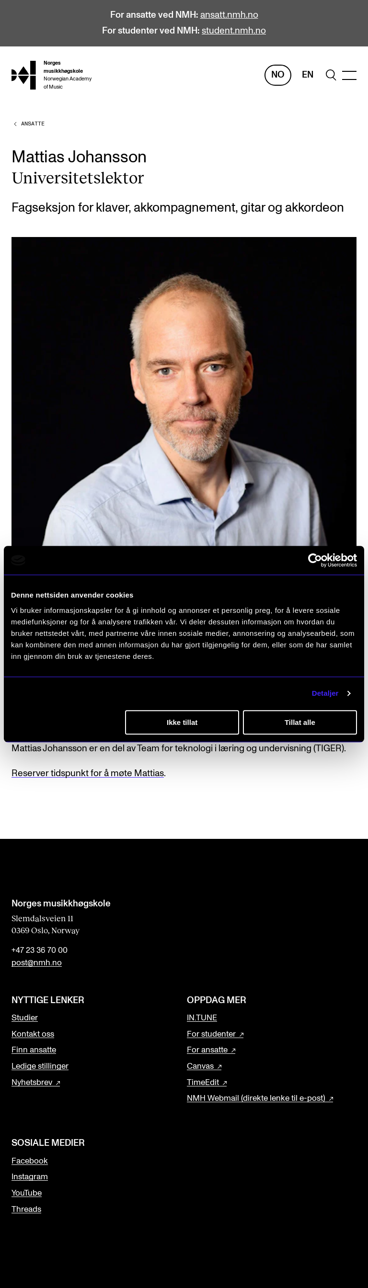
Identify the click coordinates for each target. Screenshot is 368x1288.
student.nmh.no (234, 30)
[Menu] (349, 75)
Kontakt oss (33, 1034)
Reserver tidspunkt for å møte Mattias (88, 773)
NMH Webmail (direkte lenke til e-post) (256, 1098)
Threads (26, 1209)
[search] (331, 74)
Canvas (200, 1066)
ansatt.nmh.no (229, 15)
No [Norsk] (278, 74)
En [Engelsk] (307, 74)
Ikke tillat (182, 722)
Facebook (30, 1161)
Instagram (30, 1177)
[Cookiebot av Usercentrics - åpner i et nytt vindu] (315, 560)
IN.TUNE (202, 1018)
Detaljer (325, 693)
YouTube (27, 1193)
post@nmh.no (37, 963)
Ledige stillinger (40, 1066)
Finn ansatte (34, 1050)
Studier (25, 1018)
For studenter (211, 1034)
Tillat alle (300, 722)
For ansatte (207, 1050)
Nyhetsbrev (32, 1082)
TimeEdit (203, 1082)
